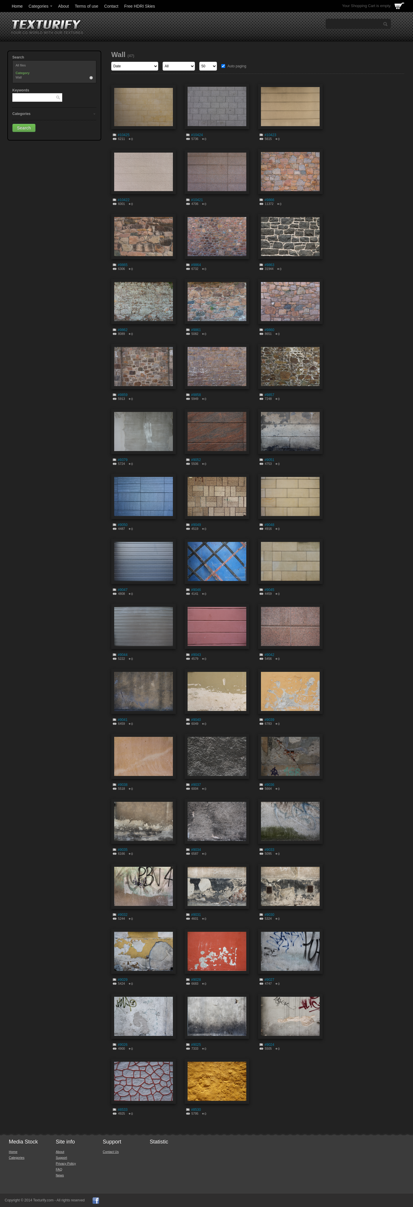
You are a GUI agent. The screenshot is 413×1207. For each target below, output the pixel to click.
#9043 (196, 655)
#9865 (122, 265)
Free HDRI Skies (139, 6)
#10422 (123, 200)
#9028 (196, 980)
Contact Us (111, 1151)
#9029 (122, 980)
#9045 (269, 590)
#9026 (122, 1045)
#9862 (122, 330)
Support (61, 1157)
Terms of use (86, 6)
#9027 (269, 980)
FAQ (59, 1169)
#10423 (270, 135)
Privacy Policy (66, 1163)
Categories (40, 6)
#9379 (122, 460)
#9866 (269, 200)
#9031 (196, 915)
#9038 (122, 785)
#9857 (269, 395)
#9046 (196, 590)
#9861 (196, 330)
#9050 (122, 525)
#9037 (196, 785)
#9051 (269, 460)
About (63, 6)
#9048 (269, 525)
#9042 (269, 655)
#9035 (122, 850)
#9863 (269, 265)
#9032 (122, 915)
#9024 (269, 1045)
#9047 (122, 590)
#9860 (269, 330)
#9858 (196, 395)
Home (17, 6)
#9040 (196, 720)
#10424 (197, 135)
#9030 (269, 915)
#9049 (196, 525)
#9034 (196, 850)
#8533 (122, 1110)
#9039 (269, 720)
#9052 (196, 460)
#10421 (197, 200)
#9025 (196, 1045)
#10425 (123, 135)
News (60, 1175)
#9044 (122, 655)
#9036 (269, 785)
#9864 (196, 265)
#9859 (122, 395)
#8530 (196, 1110)
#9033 (269, 850)
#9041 (122, 720)
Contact (111, 6)
